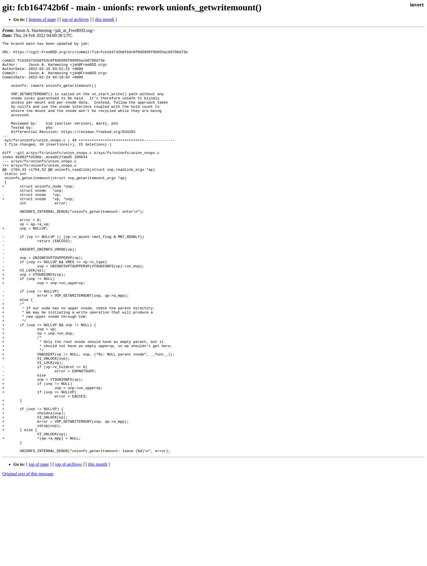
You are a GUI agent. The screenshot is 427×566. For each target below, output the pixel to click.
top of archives (75, 19)
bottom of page (42, 19)
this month (104, 19)
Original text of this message (28, 556)
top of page (39, 546)
